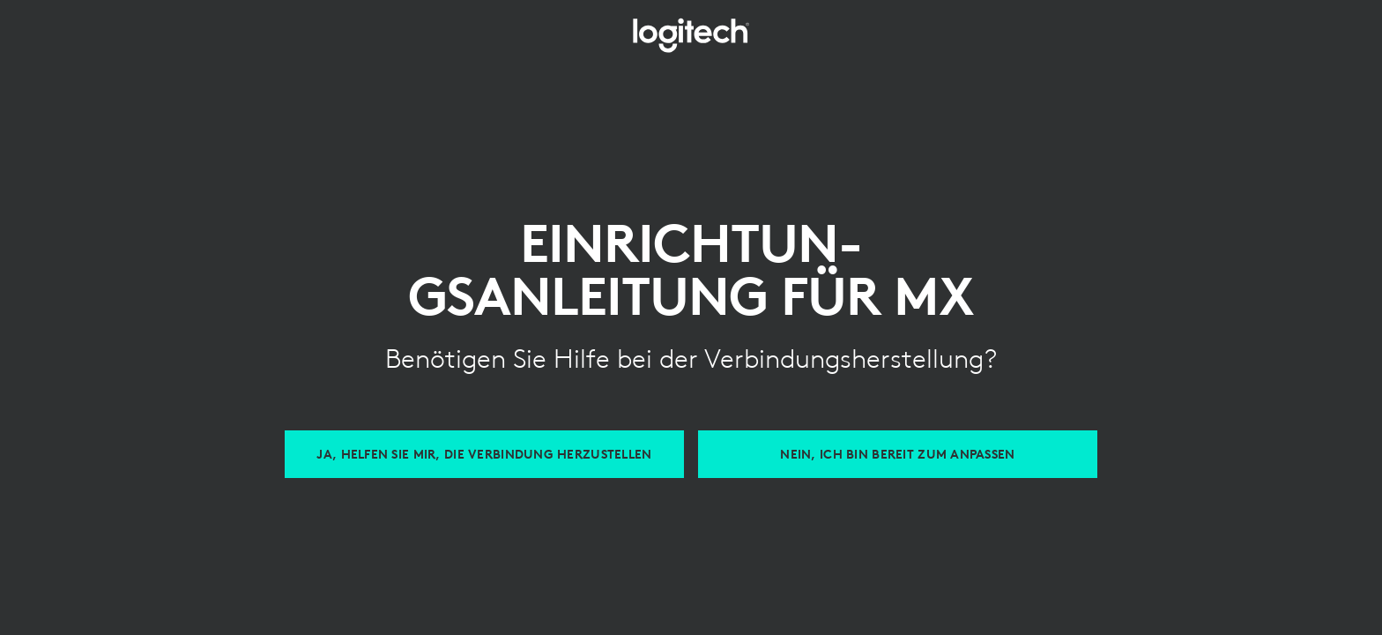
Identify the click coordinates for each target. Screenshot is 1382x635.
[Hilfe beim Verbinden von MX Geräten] (484, 454)
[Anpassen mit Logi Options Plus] (897, 454)
